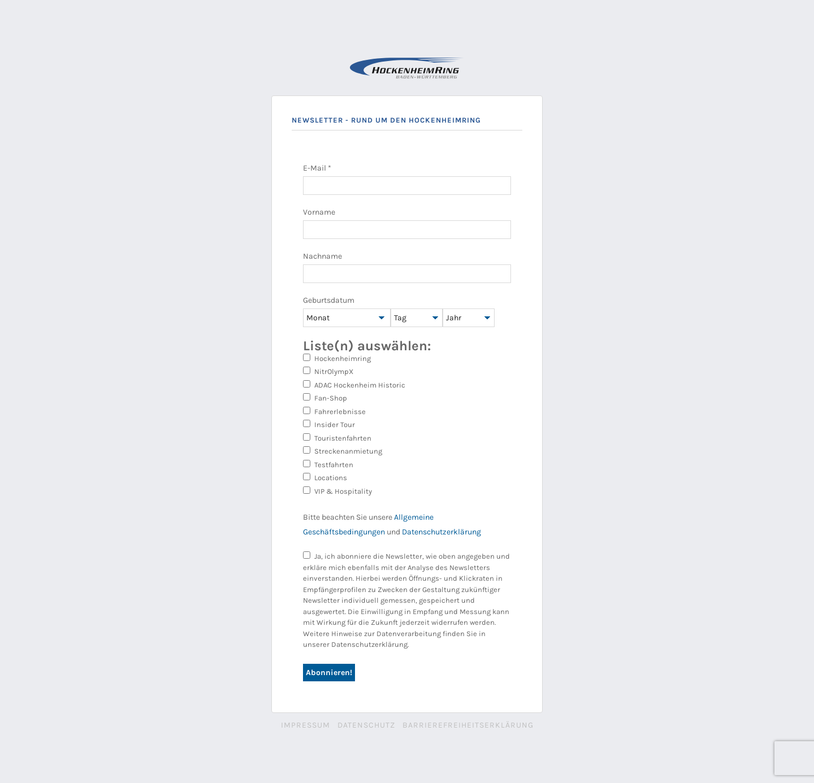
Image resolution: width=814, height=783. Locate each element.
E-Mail (317, 168)
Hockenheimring (337, 358)
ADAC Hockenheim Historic (354, 384)
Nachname (322, 256)
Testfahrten (328, 464)
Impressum (305, 725)
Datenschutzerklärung (441, 532)
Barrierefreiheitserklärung (468, 725)
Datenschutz (366, 725)
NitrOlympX (328, 371)
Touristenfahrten (337, 437)
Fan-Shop (325, 397)
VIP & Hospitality (337, 490)
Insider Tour (329, 424)
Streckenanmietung (342, 450)
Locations (325, 477)
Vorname (319, 212)
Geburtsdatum (328, 300)
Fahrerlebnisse (334, 411)
